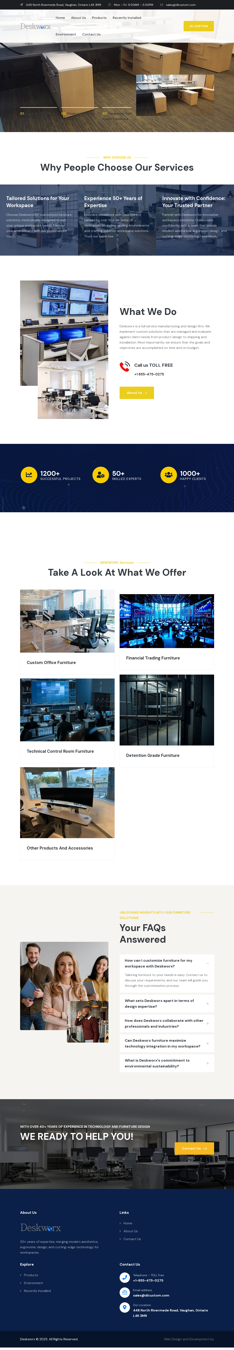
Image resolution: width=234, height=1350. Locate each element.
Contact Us (91, 34)
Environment (66, 34)
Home (60, 18)
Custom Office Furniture (57, 662)
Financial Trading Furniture (159, 657)
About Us (78, 18)
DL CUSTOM (199, 26)
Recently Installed (127, 18)
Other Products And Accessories (67, 849)
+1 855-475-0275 (153, 374)
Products (99, 18)
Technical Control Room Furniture (56, 752)
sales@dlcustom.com (178, 5)
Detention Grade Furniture (159, 756)
